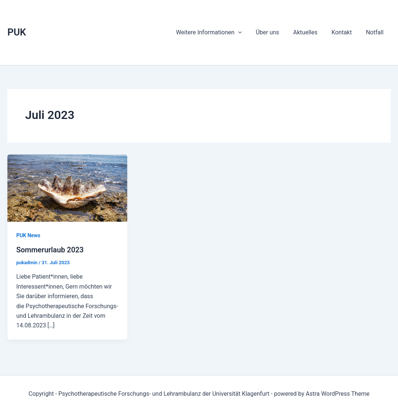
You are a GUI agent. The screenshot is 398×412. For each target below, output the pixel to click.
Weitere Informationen (219, 32)
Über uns (275, 32)
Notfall (376, 32)
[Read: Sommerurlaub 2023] (67, 187)
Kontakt (345, 32)
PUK (16, 32)
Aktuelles (310, 32)
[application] (248, 32)
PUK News (28, 235)
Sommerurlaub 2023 (50, 249)
